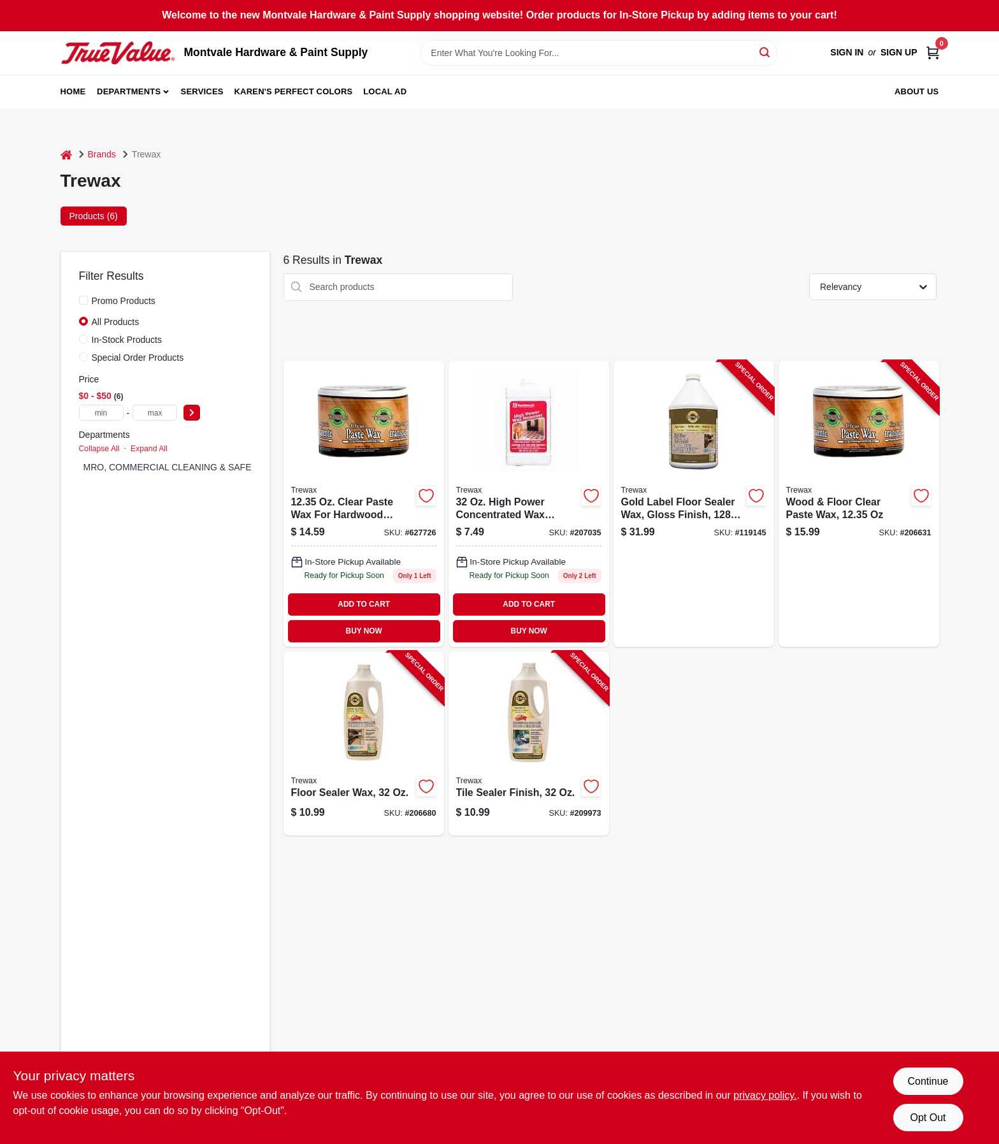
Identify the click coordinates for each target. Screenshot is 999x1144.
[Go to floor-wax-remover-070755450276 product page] (529, 504)
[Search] (765, 51)
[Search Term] (598, 53)
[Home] (66, 154)
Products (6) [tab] (93, 216)
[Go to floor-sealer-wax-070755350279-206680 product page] (364, 743)
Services (202, 91)
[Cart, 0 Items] (932, 52)
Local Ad (384, 91)
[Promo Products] (83, 300)
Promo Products (123, 301)
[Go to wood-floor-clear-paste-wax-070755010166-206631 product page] (859, 504)
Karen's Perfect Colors (293, 91)
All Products (116, 322)
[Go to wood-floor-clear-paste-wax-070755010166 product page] (364, 504)
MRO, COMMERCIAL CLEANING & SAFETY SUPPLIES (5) (202, 467)
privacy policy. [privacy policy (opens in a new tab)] (764, 1095)
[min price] (101, 413)
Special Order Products (138, 357)
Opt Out (927, 1117)
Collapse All (99, 448)
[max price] (155, 413)
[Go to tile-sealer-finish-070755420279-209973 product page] (529, 743)
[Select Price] (191, 413)
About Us (917, 91)
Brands (102, 154)
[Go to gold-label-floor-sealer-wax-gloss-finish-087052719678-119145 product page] (694, 504)
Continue (927, 1081)
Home (73, 91)
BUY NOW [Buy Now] (364, 630)
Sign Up (898, 52)
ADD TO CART (364, 604)
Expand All (149, 448)
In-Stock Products (127, 340)
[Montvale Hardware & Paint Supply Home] (118, 52)
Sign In (846, 52)
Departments (129, 91)
